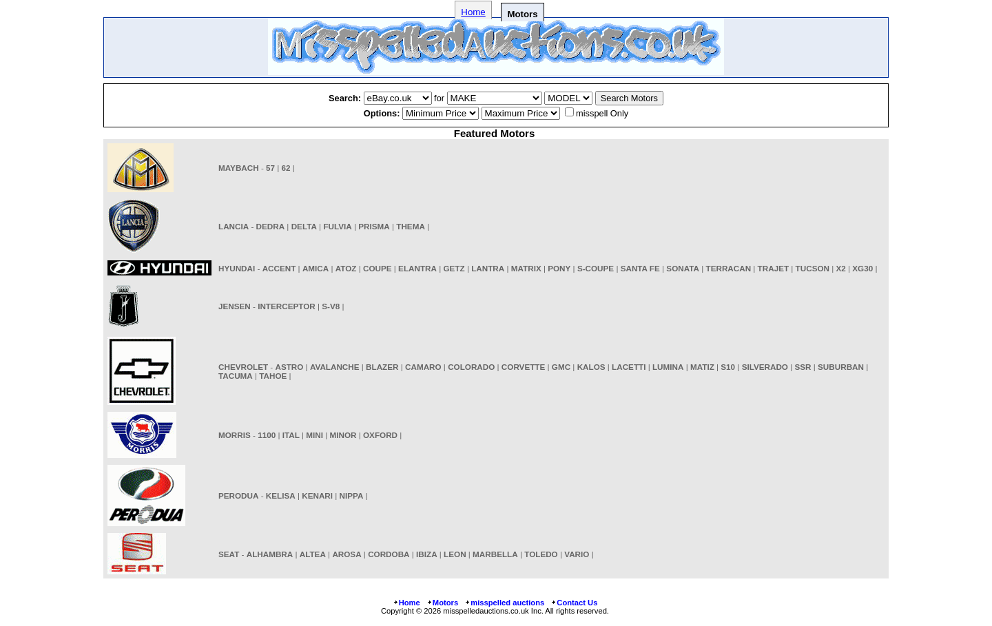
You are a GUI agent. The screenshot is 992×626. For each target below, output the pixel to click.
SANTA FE (640, 268)
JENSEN (234, 306)
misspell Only (602, 113)
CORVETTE (523, 366)
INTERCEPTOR (287, 306)
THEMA (410, 226)
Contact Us (573, 602)
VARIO (576, 554)
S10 (728, 366)
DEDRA (270, 226)
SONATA (682, 268)
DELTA (304, 226)
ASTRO (289, 366)
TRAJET (773, 268)
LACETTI (628, 366)
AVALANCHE (335, 366)
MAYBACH (238, 167)
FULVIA (337, 226)
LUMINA (667, 366)
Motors (442, 602)
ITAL (291, 434)
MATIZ (702, 366)
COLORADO (471, 366)
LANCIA (233, 226)
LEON (455, 554)
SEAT (228, 554)
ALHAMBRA (270, 554)
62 (286, 167)
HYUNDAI (236, 268)
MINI (314, 434)
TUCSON (812, 268)
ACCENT (279, 268)
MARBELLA (495, 554)
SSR (803, 366)
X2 (841, 268)
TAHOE (273, 375)
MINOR (343, 434)
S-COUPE (595, 268)
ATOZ (346, 268)
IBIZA (426, 554)
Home (473, 12)
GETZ (453, 268)
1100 (267, 434)
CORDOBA (388, 554)
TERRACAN (729, 268)
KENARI (317, 495)
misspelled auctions (504, 602)
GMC (561, 366)
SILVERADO (765, 366)
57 (270, 167)
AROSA (346, 554)
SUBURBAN (841, 366)
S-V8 (331, 306)
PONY (559, 268)
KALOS (591, 366)
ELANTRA (417, 268)
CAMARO (423, 366)
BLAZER (382, 366)
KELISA (281, 495)
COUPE (377, 268)
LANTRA (487, 268)
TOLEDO (541, 554)
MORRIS (234, 434)
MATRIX (526, 268)
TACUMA (235, 375)
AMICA (315, 268)
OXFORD (380, 434)
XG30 (862, 268)
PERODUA (238, 495)
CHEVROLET (243, 366)
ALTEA (313, 554)
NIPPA (352, 495)
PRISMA (373, 226)
